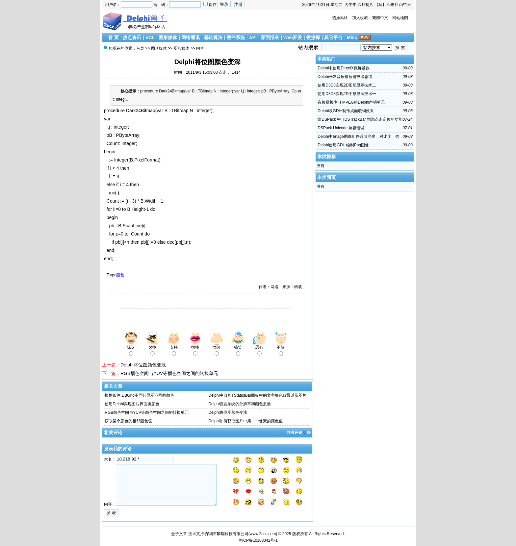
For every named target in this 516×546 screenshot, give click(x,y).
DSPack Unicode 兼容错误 (341, 128)
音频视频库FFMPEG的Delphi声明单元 (351, 102)
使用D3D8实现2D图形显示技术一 (347, 93)
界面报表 (270, 37)
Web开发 (292, 37)
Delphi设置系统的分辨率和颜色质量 (239, 404)
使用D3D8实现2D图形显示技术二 (347, 85)
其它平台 (333, 37)
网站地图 (400, 17)
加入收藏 (360, 17)
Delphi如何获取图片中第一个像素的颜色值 (245, 421)
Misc (352, 37)
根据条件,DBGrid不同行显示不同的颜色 (139, 395)
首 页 (113, 37)
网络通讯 (190, 37)
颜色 (120, 275)
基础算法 (213, 37)
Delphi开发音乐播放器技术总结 (345, 76)
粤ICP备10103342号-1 (258, 540)
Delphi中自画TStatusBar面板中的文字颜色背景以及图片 (257, 395)
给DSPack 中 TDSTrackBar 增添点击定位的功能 (360, 119)
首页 (140, 48)
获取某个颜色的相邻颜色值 (128, 421)
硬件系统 (235, 37)
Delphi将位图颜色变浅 (143, 364)
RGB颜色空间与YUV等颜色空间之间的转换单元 (169, 373)
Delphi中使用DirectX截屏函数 (343, 68)
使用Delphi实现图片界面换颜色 (132, 404)
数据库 (313, 37)
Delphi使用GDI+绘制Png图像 (343, 145)
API (253, 37)
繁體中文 (380, 17)
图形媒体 (168, 37)
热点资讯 (132, 37)
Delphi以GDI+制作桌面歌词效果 (346, 111)
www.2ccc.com (263, 534)
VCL (150, 37)
